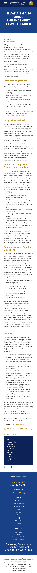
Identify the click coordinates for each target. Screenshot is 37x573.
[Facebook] (13, 493)
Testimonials (18, 515)
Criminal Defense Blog (19, 424)
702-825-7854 (18, 484)
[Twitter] (17, 493)
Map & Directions (18, 539)
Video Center (19, 520)
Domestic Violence (18, 506)
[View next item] (11, 467)
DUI (18, 509)
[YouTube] (20, 493)
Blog (18, 518)
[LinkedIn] (24, 493)
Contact (18, 523)
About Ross (18, 501)
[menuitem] (14, 570)
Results (18, 512)
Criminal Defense (18, 504)
